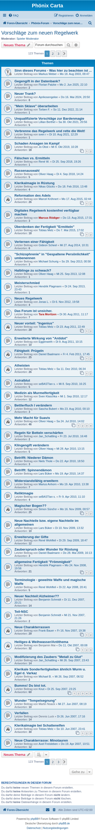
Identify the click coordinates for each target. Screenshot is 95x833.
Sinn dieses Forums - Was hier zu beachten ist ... (53, 70)
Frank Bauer (46, 630)
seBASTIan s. (47, 383)
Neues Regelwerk (28, 298)
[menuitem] (13, 15)
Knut (41, 688)
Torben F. (44, 109)
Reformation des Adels (32, 195)
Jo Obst (43, 146)
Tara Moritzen (47, 314)
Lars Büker (45, 473)
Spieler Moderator (28, 38)
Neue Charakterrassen (32, 627)
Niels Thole (45, 461)
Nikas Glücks (47, 186)
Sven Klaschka (48, 396)
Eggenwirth (45, 341)
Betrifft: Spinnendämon (33, 470)
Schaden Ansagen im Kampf (37, 143)
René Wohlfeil (47, 540)
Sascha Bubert (48, 408)
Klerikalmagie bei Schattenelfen (39, 725)
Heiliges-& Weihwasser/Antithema (41, 642)
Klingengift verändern (31, 445)
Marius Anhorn (47, 484)
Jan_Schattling (48, 436)
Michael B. (45, 676)
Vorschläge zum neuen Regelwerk (39, 33)
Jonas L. (44, 301)
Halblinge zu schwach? (32, 270)
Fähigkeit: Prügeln (29, 351)
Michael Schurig (48, 261)
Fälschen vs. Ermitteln (32, 158)
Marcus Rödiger (49, 217)
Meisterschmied (27, 283)
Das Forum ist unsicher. (33, 311)
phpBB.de (64, 823)
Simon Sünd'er (48, 509)
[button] (64, 54)
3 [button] (58, 53)
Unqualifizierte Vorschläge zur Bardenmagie (49, 118)
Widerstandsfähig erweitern (36, 481)
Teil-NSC (21, 612)
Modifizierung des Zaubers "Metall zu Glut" (48, 657)
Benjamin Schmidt (50, 599)
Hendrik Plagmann (50, 286)
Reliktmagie (23, 493)
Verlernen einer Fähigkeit (34, 242)
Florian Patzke (47, 84)
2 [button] (53, 53)
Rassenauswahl (27, 170)
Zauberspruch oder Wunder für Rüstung (46, 549)
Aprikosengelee (48, 97)
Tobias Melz (46, 230)
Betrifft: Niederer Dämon (33, 458)
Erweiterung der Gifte (31, 537)
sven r (42, 134)
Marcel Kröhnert (48, 198)
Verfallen (21, 713)
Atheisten (22, 365)
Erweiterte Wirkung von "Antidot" (40, 338)
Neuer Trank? (25, 94)
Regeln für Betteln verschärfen (38, 433)
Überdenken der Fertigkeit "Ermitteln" (44, 227)
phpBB (34, 819)
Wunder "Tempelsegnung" (35, 700)
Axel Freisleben (48, 743)
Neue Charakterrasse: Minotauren (41, 740)
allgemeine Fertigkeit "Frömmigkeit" (43, 562)
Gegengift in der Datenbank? (37, 81)
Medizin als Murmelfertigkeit (36, 393)
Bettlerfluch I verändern (33, 405)
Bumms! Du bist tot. (30, 685)
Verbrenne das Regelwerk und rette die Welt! (49, 131)
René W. (44, 161)
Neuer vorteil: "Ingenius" (34, 323)
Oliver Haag (46, 174)
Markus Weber (47, 73)
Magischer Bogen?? (30, 506)
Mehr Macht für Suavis (32, 418)
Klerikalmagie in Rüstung (34, 183)
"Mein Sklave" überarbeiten (36, 106)
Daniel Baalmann (49, 354)
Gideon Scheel (48, 245)
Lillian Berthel (47, 121)
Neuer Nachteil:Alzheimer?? (36, 596)
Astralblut (22, 380)
